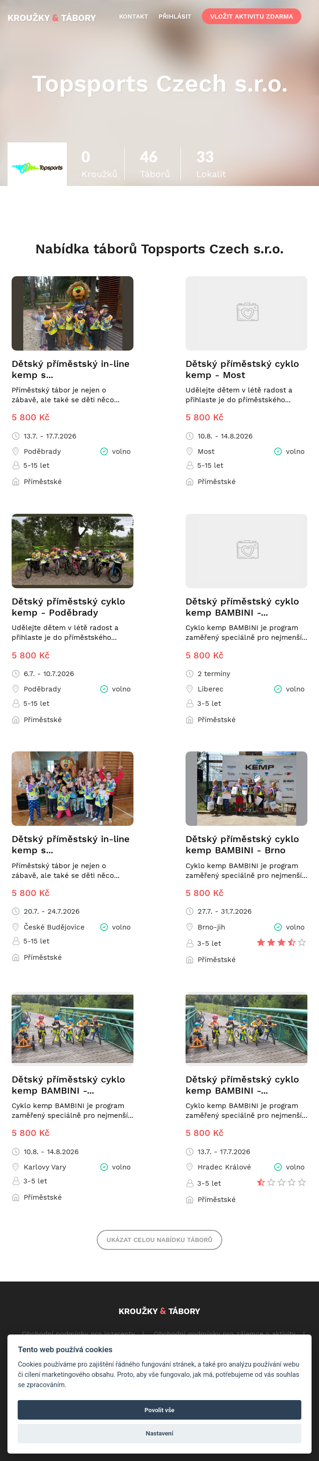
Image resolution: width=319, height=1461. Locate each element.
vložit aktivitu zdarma (251, 16)
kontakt (133, 16)
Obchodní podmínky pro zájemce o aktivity (225, 1333)
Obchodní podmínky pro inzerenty (78, 1333)
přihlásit (175, 16)
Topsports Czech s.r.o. (160, 83)
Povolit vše (159, 1410)
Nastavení (159, 1433)
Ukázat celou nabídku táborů (159, 1239)
